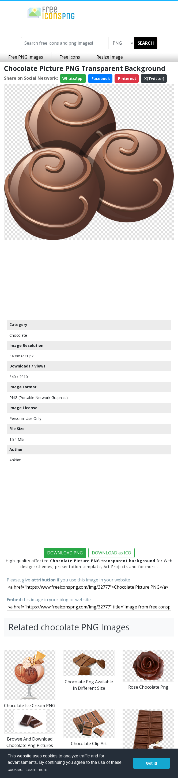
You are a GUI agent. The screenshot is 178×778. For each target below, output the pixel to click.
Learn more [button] (36, 769)
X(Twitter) (153, 78)
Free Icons (69, 57)
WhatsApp (73, 78)
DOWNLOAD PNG (65, 553)
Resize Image (109, 57)
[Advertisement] (89, 279)
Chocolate (18, 335)
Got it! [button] (151, 763)
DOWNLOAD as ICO (111, 553)
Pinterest (126, 78)
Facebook (100, 78)
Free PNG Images (25, 57)
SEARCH (146, 43)
